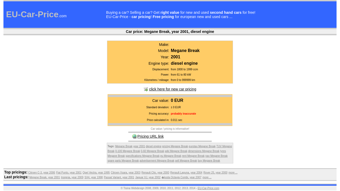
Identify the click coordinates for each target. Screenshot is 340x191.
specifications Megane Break (143, 155)
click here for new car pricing (172, 89)
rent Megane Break (193, 155)
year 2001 (139, 146)
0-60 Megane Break (152, 151)
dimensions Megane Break (203, 151)
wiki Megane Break (176, 151)
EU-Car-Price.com (208, 188)
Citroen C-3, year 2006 (41, 172)
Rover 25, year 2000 (215, 172)
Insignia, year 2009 (72, 177)
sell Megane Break (186, 160)
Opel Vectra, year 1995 (96, 172)
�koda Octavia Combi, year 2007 (181, 177)
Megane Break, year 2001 (44, 177)
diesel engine (154, 146)
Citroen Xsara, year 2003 (125, 172)
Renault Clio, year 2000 (155, 172)
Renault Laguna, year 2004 (186, 172)
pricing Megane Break (175, 146)
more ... (232, 172)
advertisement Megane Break (157, 160)
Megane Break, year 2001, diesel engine (179, 31)
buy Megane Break (209, 160)
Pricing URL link (150, 136)
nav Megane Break (216, 155)
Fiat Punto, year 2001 (69, 172)
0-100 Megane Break (127, 151)
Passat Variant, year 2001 (119, 177)
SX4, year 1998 (93, 177)
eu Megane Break (170, 155)
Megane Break (124, 146)
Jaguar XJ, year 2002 (147, 177)
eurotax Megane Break (202, 146)
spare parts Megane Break (123, 160)
